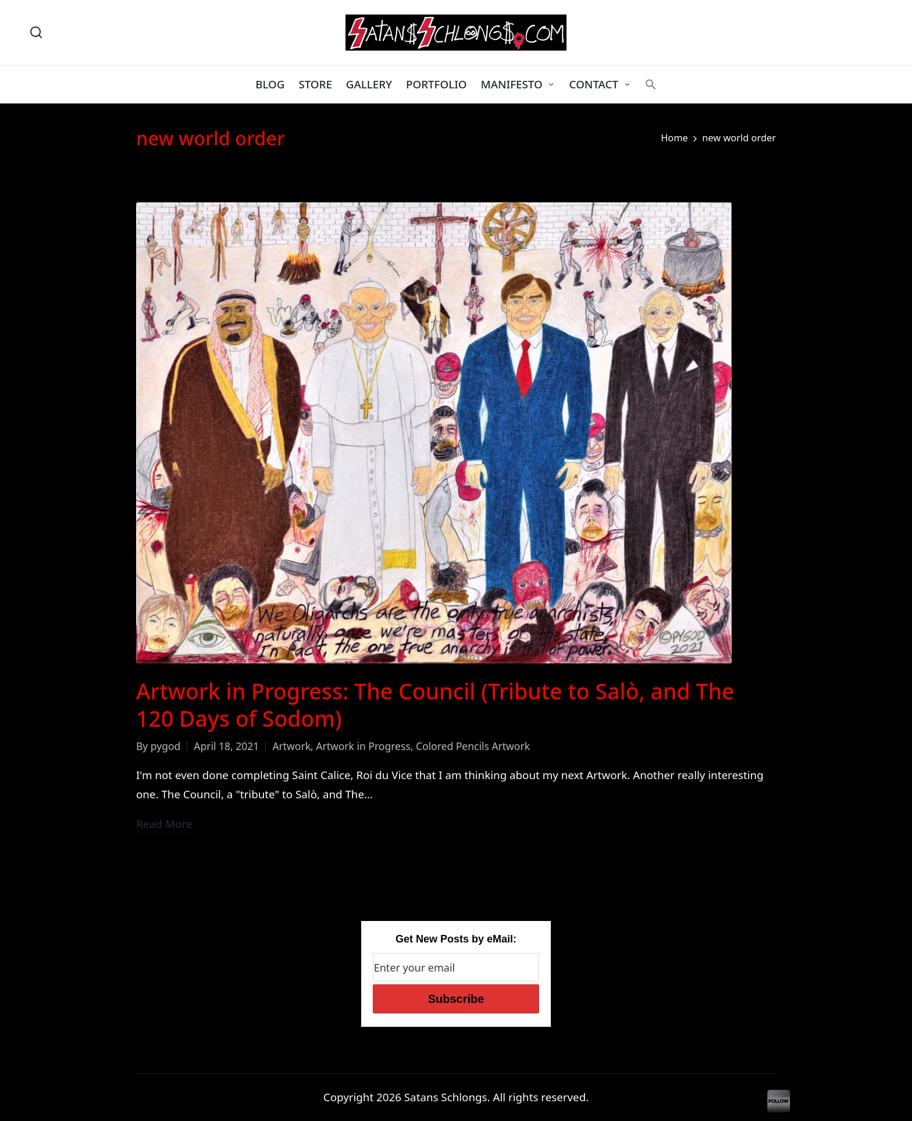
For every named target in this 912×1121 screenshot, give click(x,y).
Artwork (291, 746)
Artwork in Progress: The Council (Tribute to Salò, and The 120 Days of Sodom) (435, 704)
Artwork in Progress (363, 746)
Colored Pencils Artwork (473, 746)
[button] (651, 84)
